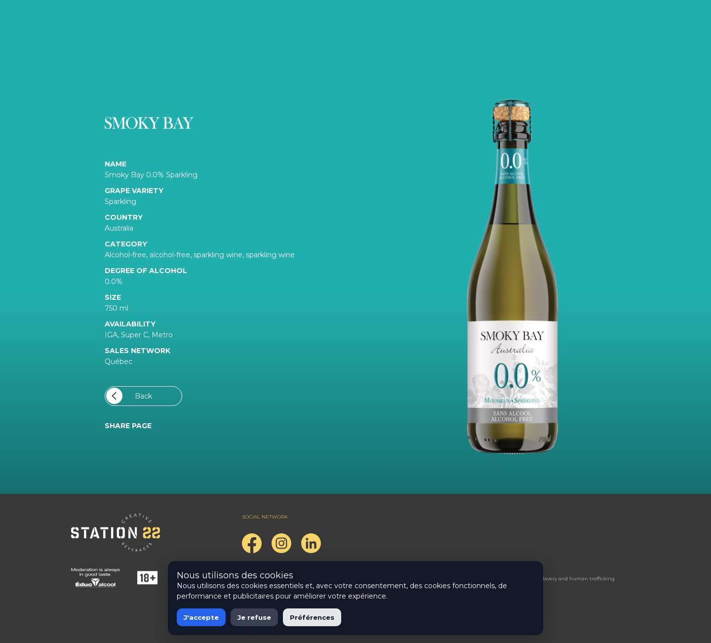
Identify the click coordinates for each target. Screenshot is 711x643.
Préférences (312, 617)
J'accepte (201, 617)
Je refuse (254, 617)
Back (129, 396)
